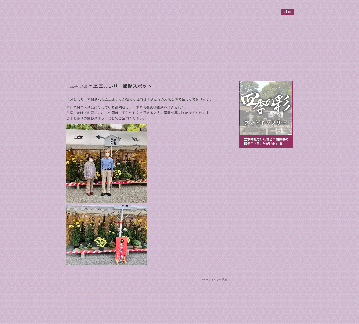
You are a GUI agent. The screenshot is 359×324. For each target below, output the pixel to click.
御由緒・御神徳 (76, 67)
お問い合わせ (282, 67)
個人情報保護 (267, 3)
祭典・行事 (117, 67)
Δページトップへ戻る (214, 279)
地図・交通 (241, 67)
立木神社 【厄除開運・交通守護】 (81, 8)
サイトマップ (286, 3)
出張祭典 (266, 177)
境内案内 (159, 67)
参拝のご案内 (254, 167)
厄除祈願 (266, 205)
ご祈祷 (266, 191)
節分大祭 (266, 233)
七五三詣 (266, 247)
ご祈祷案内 (200, 67)
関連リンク (250, 3)
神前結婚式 (266, 219)
